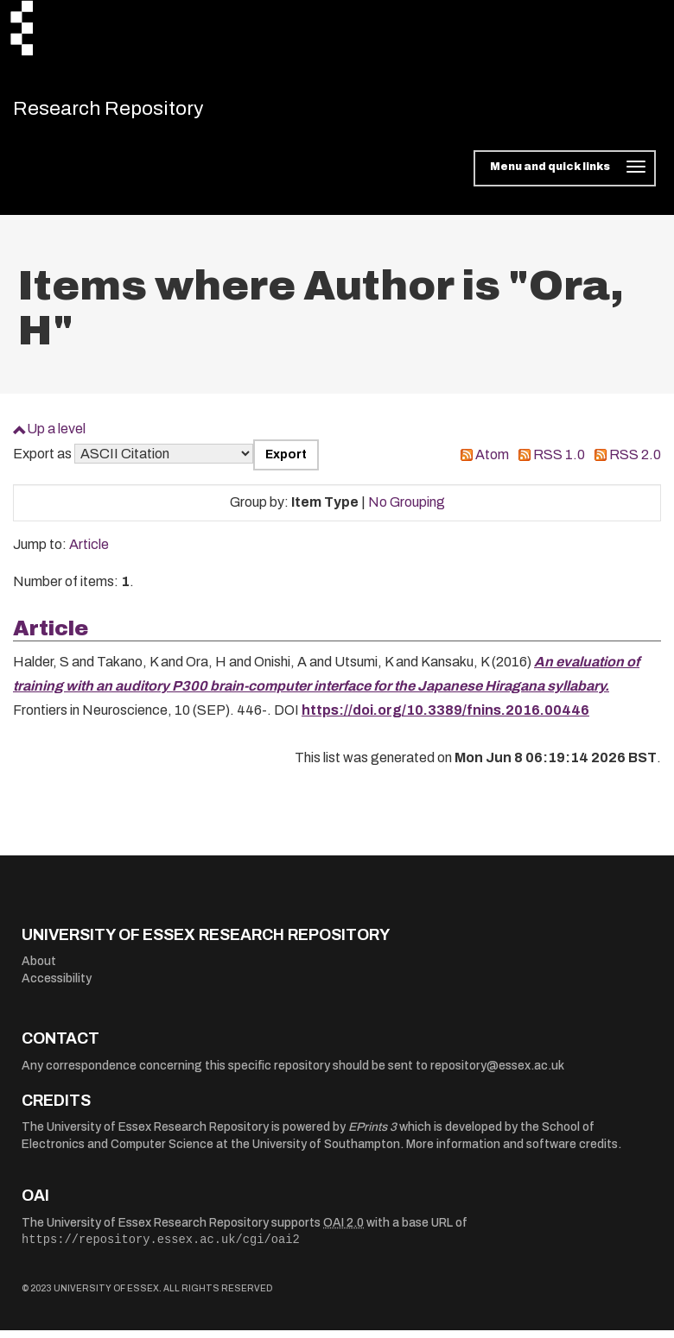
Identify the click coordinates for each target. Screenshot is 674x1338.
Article (89, 552)
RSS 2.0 (635, 462)
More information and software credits (512, 1152)
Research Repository (134, 112)
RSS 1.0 (559, 462)
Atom (492, 462)
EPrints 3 (372, 1134)
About (39, 968)
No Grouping (406, 509)
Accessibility (57, 986)
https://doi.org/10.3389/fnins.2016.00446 (445, 717)
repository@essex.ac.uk (497, 1073)
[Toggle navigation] (565, 176)
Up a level (56, 436)
